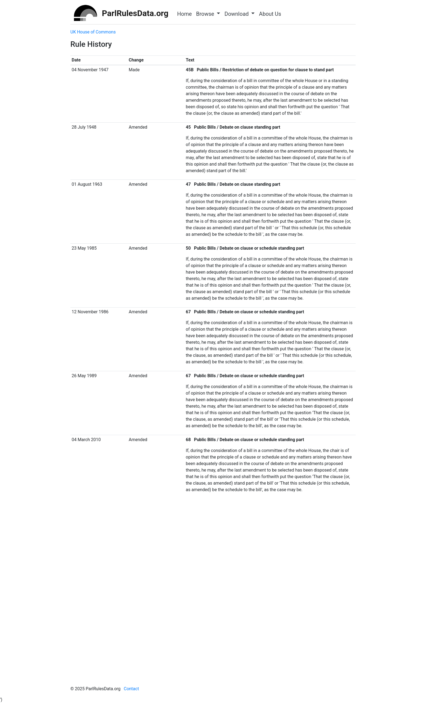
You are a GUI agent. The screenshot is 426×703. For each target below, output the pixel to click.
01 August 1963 (87, 184)
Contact (131, 688)
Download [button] (237, 14)
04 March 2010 (86, 439)
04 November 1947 (90, 69)
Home (184, 14)
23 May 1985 (84, 248)
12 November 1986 (90, 311)
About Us (270, 14)
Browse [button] (205, 14)
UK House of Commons (93, 32)
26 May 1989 (84, 375)
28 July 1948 (84, 127)
